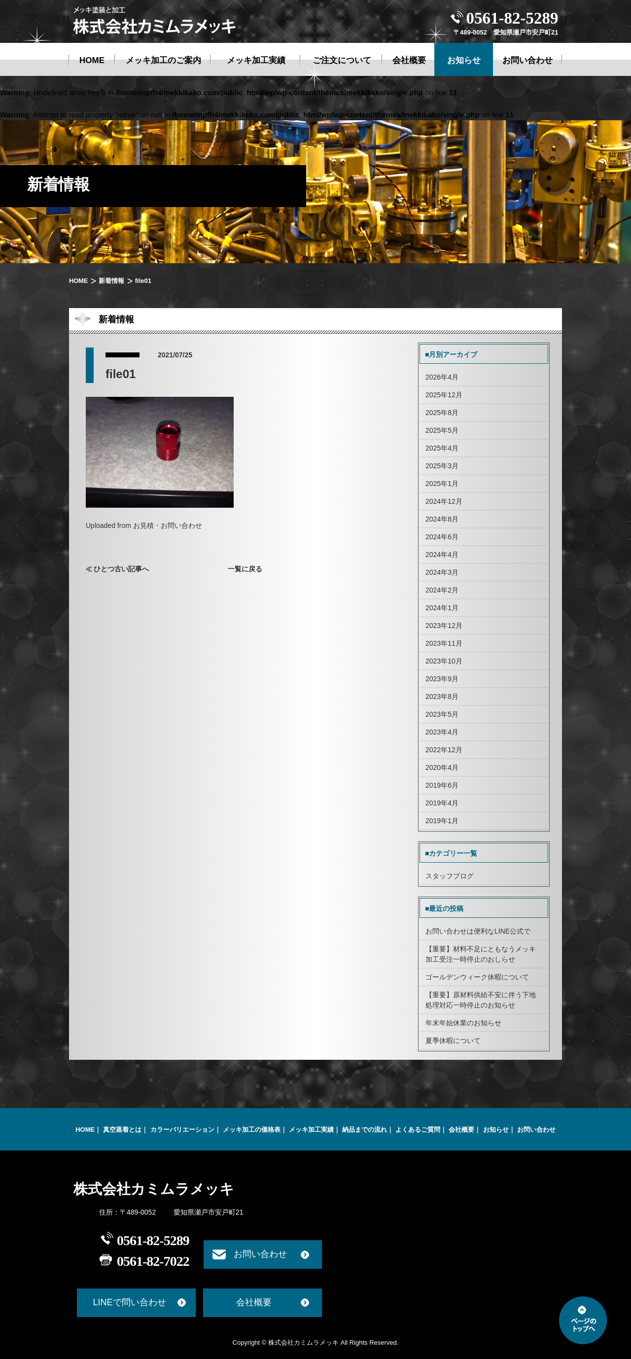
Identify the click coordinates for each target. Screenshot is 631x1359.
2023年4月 (441, 732)
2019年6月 (441, 785)
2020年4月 (441, 767)
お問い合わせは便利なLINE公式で (477, 931)
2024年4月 (441, 554)
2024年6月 (441, 537)
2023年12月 (443, 625)
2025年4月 (441, 448)
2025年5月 (441, 430)
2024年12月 (443, 501)
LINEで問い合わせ (129, 1302)
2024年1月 (441, 608)
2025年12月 (443, 395)
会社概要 (461, 1129)
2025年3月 (441, 466)
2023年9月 (441, 679)
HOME (78, 280)
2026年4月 (441, 377)
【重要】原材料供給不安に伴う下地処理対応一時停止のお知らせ (480, 1000)
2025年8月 (441, 413)
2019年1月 (441, 821)
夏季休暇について (453, 1041)
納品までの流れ (364, 1129)
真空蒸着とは (122, 1129)
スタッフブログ (449, 876)
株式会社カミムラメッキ (153, 1189)
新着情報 (111, 280)
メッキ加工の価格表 (251, 1129)
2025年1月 (441, 484)
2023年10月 (443, 661)
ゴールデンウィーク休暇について (477, 977)
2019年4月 (441, 803)
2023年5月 (441, 714)
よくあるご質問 (417, 1129)
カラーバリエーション (182, 1129)
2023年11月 (443, 643)
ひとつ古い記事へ (121, 569)
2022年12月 (443, 750)
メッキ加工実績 (311, 1129)
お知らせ (496, 1129)
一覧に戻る (245, 569)
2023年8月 (441, 696)
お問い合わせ (536, 1129)
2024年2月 (441, 590)
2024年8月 (441, 519)
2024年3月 (441, 572)
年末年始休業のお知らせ (463, 1023)
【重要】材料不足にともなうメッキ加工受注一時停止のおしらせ (480, 954)
